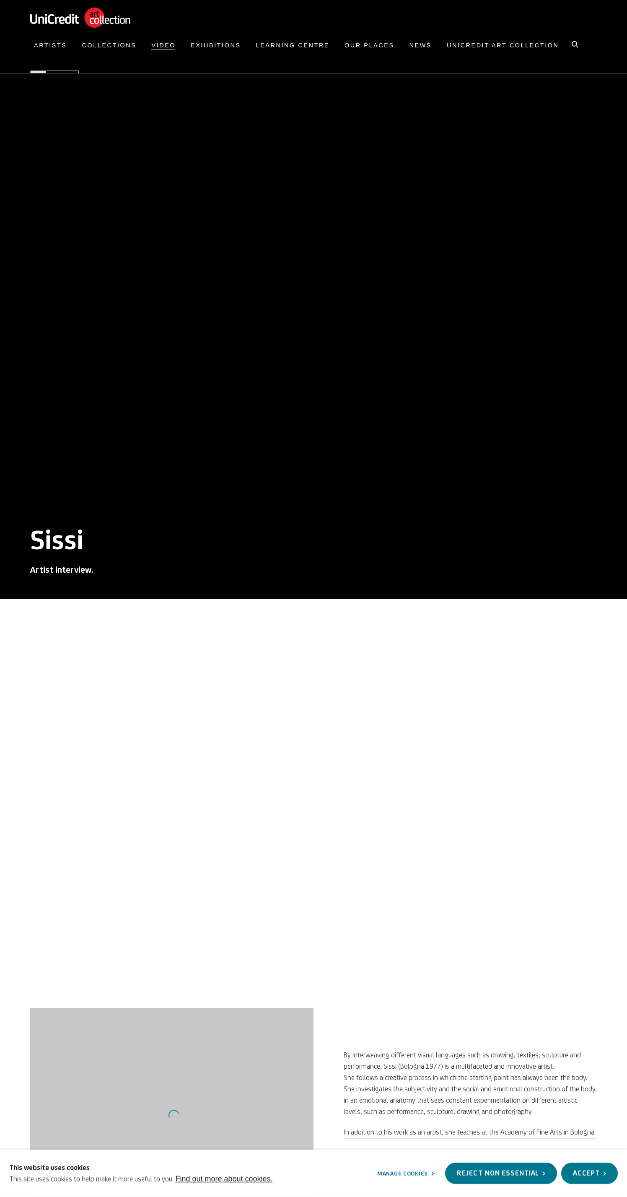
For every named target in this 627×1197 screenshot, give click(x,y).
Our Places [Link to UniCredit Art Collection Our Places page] (369, 45)
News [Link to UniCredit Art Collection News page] (420, 45)
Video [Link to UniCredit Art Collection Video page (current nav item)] (163, 45)
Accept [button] (586, 1173)
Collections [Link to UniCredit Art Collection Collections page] (109, 45)
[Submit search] (575, 44)
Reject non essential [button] (498, 1173)
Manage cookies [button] (402, 1173)
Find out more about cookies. (223, 1178)
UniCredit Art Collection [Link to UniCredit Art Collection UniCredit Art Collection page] (503, 45)
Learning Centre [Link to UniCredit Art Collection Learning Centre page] (292, 45)
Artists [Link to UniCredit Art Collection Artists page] (50, 45)
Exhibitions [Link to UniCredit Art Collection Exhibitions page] (216, 45)
